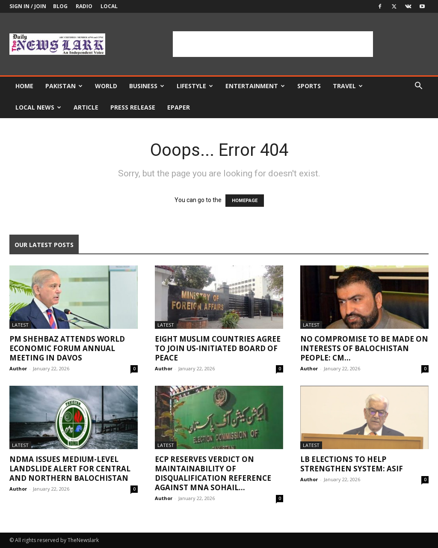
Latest (20, 325)
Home (24, 86)
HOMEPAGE (244, 200)
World (106, 86)
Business (146, 86)
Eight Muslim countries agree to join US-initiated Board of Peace (218, 348)
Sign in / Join (27, 6)
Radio (84, 6)
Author (18, 368)
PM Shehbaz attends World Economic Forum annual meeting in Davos (67, 348)
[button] (418, 87)
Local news (38, 107)
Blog (60, 6)
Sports (309, 86)
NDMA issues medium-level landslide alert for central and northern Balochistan (69, 468)
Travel (348, 86)
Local (109, 6)
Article (86, 107)
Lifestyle (195, 86)
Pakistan (64, 86)
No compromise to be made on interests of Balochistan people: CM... (364, 348)
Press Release (132, 107)
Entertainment (255, 86)
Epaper (178, 107)
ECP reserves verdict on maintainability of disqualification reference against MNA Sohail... (213, 473)
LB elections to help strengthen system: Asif (351, 464)
